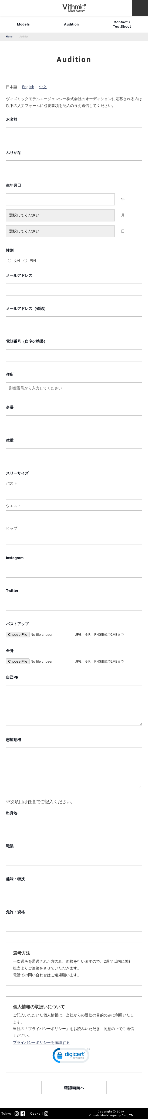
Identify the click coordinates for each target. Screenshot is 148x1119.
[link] (71, 1056)
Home (9, 36)
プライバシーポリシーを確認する (41, 1042)
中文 (43, 87)
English (28, 87)
